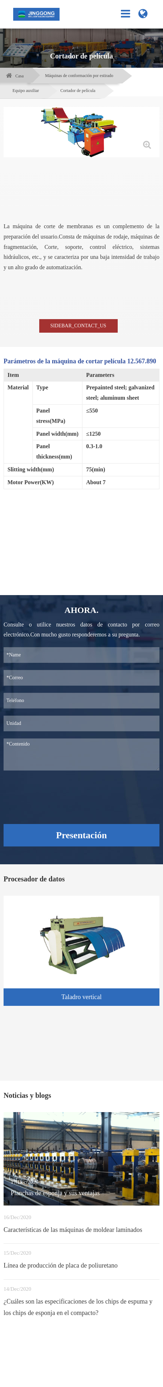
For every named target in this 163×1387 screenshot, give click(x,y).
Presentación (81, 835)
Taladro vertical (81, 996)
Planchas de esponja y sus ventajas (55, 1193)
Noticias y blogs (27, 1095)
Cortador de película (77, 90)
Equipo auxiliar (25, 90)
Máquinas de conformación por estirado (79, 75)
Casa (19, 75)
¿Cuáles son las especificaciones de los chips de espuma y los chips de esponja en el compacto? (78, 1307)
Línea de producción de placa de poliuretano (61, 1265)
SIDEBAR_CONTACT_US (78, 325)
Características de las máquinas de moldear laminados (73, 1229)
